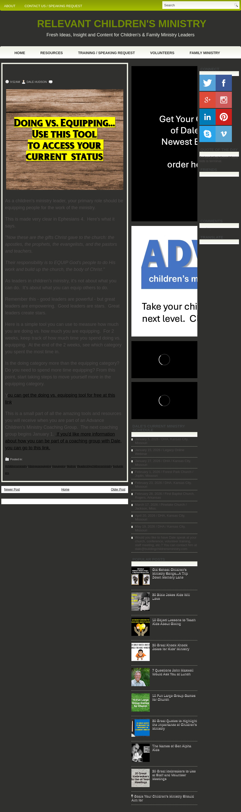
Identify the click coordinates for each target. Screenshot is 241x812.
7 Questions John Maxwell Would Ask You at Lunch (173, 672)
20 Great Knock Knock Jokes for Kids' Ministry (170, 646)
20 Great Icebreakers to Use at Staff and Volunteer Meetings (174, 774)
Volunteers (162, 53)
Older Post (118, 489)
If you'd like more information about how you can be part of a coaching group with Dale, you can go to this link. (63, 441)
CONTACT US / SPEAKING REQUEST (53, 6)
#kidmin (71, 466)
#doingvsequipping (39, 466)
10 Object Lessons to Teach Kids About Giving (174, 621)
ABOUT (9, 6)
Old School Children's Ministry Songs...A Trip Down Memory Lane (170, 573)
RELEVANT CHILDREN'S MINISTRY (121, 23)
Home (19, 53)
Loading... (206, 229)
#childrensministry (16, 466)
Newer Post (12, 489)
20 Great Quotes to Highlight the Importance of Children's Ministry (174, 724)
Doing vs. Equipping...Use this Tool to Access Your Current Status (63, 72)
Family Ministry (205, 53)
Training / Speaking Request (106, 53)
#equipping (59, 466)
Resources (51, 53)
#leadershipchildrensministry (94, 466)
